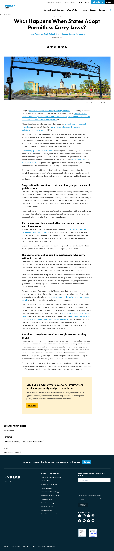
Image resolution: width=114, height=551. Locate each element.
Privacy (6, 546)
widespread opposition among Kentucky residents (49, 110)
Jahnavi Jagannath (77, 34)
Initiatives (84, 2)
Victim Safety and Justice (11, 441)
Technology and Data (47, 506)
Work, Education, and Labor (49, 514)
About (92, 10)
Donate (109, 2)
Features (66, 2)
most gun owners (29, 162)
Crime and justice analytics (12, 452)
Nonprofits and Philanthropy (50, 492)
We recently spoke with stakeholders (37, 151)
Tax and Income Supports (49, 503)
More (73, 2)
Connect (102, 10)
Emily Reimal (49, 34)
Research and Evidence (53, 10)
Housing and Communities (49, 484)
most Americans (79, 159)
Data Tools (59, 2)
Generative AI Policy (29, 546)
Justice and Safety (9, 430)
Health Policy (45, 481)
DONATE (32, 405)
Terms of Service (15, 546)
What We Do (72, 10)
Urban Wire (50, 2)
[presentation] (92, 488)
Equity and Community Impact (50, 495)
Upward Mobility (46, 510)
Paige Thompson (36, 34)
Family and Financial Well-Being (51, 477)
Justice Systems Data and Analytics (32, 441)
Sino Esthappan (62, 34)
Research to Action (47, 499)
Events (84, 10)
